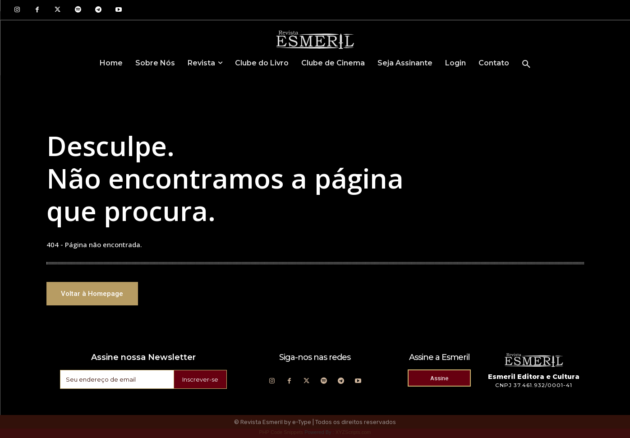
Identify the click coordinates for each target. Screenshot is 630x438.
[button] (526, 64)
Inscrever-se (198, 381)
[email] (115, 380)
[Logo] (315, 39)
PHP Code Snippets (281, 433)
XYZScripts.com (353, 433)
